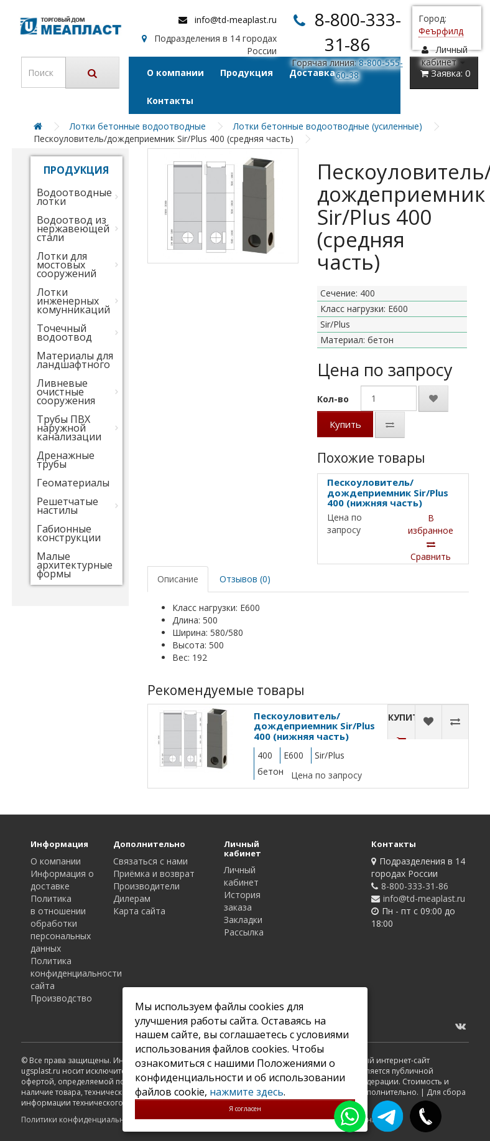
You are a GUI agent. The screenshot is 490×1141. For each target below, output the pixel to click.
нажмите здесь (247, 1092)
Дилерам (131, 898)
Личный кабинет (241, 876)
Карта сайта (139, 911)
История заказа (242, 901)
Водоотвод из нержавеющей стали (73, 228)
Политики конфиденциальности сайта (92, 1119)
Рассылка (244, 932)
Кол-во (333, 399)
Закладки (243, 920)
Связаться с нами (150, 861)
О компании (175, 72)
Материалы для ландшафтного (75, 360)
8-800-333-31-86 (414, 886)
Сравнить (430, 551)
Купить (345, 424)
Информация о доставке (62, 880)
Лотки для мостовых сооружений (66, 264)
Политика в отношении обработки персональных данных (60, 923)
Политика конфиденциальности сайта (76, 973)
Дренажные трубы (66, 459)
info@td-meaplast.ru (236, 20)
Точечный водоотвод (64, 332)
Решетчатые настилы (67, 506)
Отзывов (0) (245, 579)
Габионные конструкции (69, 533)
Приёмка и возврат (154, 873)
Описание (177, 579)
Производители (146, 886)
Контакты (170, 101)
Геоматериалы (73, 483)
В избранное (430, 524)
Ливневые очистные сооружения (66, 391)
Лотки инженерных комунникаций (73, 300)
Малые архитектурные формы (75, 564)
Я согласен (245, 1108)
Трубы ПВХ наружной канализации (69, 427)
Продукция (246, 72)
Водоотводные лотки (74, 197)
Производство (61, 998)
